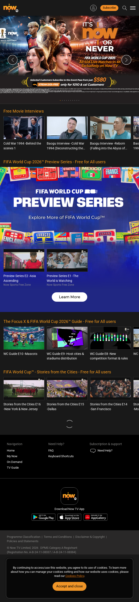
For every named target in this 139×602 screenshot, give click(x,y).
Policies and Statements (22, 541)
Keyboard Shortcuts (61, 456)
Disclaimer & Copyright (90, 537)
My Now (12, 456)
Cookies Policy (74, 576)
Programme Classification (23, 537)
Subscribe (109, 7)
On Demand (14, 462)
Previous (12, 60)
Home (11, 450)
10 (78, 100)
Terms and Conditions (58, 537)
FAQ (51, 450)
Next (126, 60)
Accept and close (69, 586)
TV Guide (13, 467)
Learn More (69, 297)
